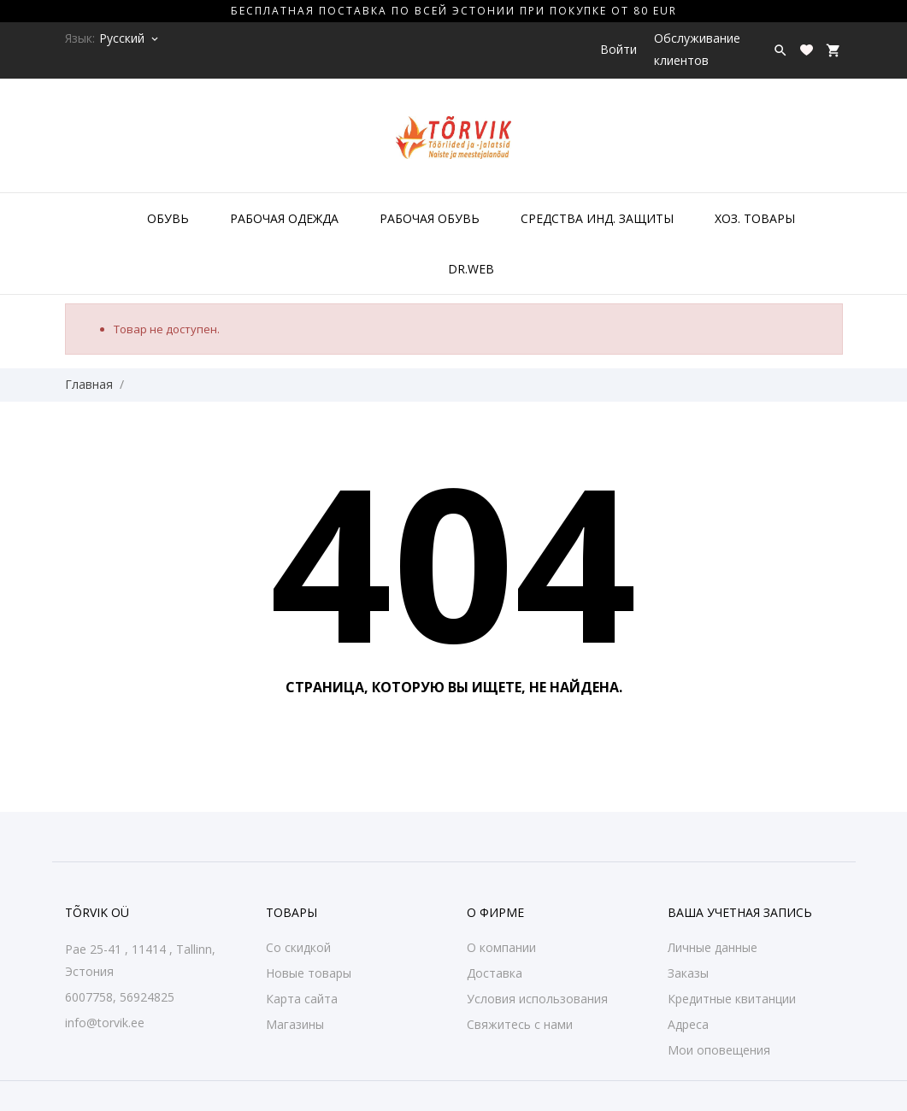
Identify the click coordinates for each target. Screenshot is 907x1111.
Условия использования (537, 998)
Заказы (688, 973)
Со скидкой (298, 947)
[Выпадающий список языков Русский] (130, 38)
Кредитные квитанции (732, 998)
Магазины (295, 1024)
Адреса (688, 1024)
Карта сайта (302, 998)
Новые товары (308, 973)
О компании (501, 947)
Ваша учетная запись (740, 912)
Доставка (494, 973)
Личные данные (712, 947)
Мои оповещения (719, 1050)
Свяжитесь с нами (520, 1024)
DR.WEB (471, 269)
